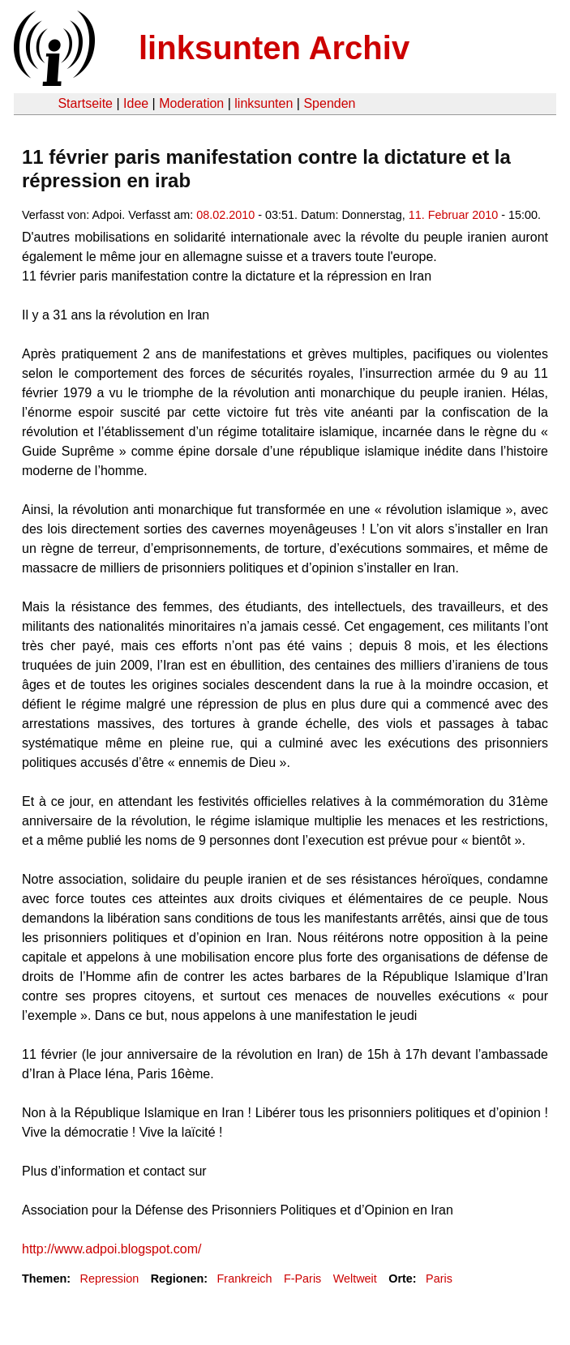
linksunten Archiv (274, 48)
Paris (439, 1278)
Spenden (329, 103)
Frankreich (244, 1278)
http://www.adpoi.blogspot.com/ (111, 1249)
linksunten (263, 103)
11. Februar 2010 (453, 214)
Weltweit (355, 1278)
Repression (109, 1278)
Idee (135, 103)
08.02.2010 (225, 214)
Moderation (191, 103)
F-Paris (302, 1278)
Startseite (85, 103)
